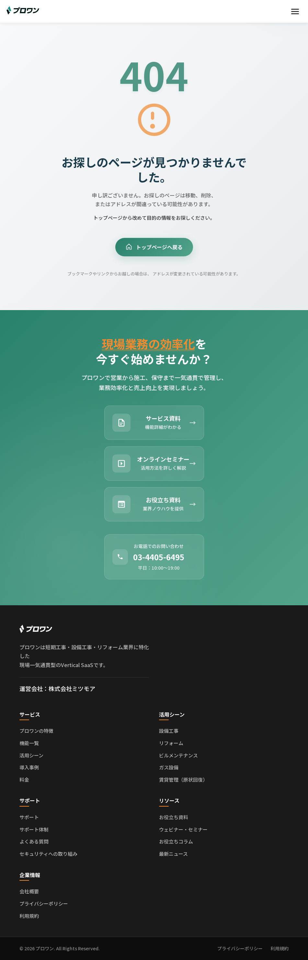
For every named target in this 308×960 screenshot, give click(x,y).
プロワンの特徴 (36, 730)
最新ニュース (173, 853)
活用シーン (31, 755)
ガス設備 (168, 767)
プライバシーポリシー (43, 903)
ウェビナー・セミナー (183, 829)
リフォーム (171, 743)
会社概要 (29, 891)
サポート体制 (34, 829)
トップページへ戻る (154, 247)
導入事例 (29, 767)
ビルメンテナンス (178, 755)
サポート (29, 817)
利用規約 (29, 915)
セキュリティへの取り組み (48, 853)
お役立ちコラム (176, 841)
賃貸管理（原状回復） (183, 779)
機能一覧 (29, 743)
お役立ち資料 (173, 817)
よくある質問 (34, 841)
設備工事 (168, 730)
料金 (24, 779)
